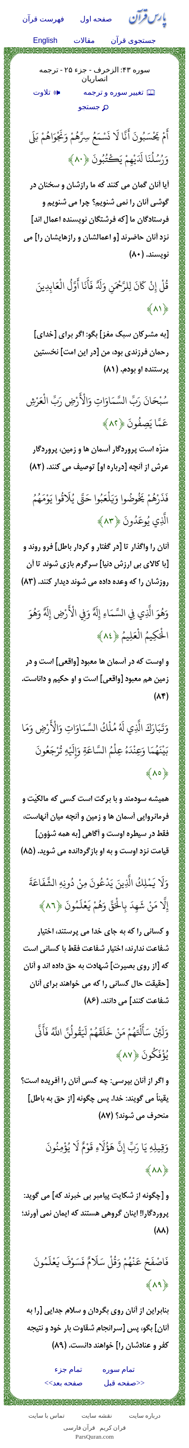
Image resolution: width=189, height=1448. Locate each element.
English (45, 40)
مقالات (84, 40)
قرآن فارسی (79, 1427)
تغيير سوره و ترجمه (119, 92)
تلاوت (48, 92)
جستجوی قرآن (133, 40)
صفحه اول (96, 19)
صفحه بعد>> (63, 1383)
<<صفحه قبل (124, 1383)
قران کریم (113, 1427)
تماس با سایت (46, 1415)
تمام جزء (68, 1369)
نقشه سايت (96, 1415)
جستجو (94, 107)
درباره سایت (145, 1415)
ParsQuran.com (94, 1436)
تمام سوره (118, 1369)
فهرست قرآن (43, 19)
